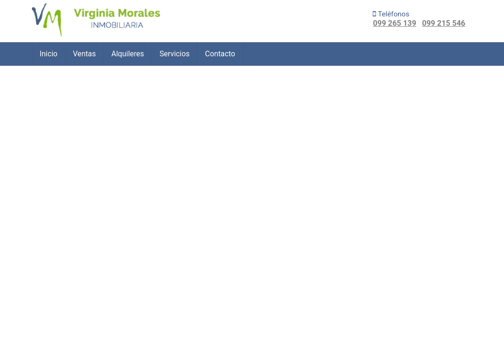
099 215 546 (443, 23)
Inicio (49, 53)
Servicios (174, 53)
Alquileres (127, 53)
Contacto (220, 53)
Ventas (84, 53)
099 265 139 (394, 23)
